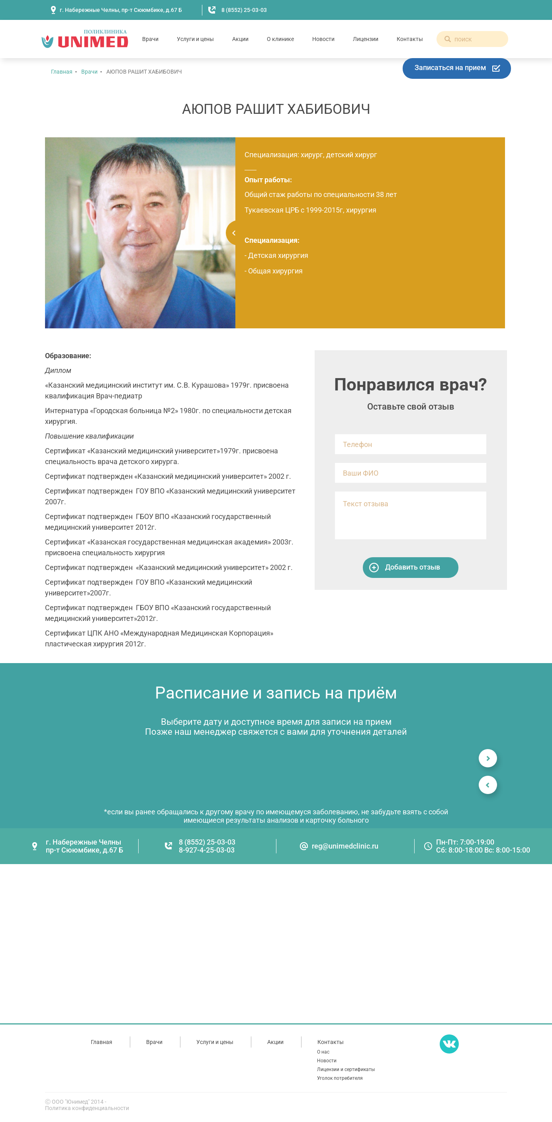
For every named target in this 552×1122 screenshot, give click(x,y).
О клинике (280, 39)
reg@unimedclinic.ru (345, 846)
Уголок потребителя (340, 1078)
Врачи (150, 39)
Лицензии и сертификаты (346, 1069)
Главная (61, 71)
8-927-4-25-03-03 (207, 850)
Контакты (410, 39)
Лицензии (365, 39)
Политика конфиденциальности (87, 1108)
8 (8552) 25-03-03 (244, 10)
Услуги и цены (195, 39)
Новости (323, 39)
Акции (240, 39)
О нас (323, 1052)
